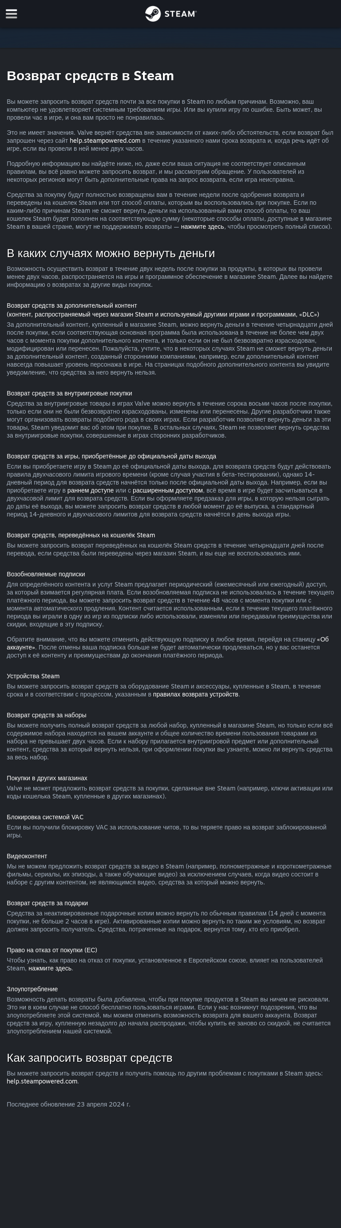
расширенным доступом (168, 490)
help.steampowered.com (105, 140)
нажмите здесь (202, 226)
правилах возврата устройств (195, 694)
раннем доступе (90, 490)
